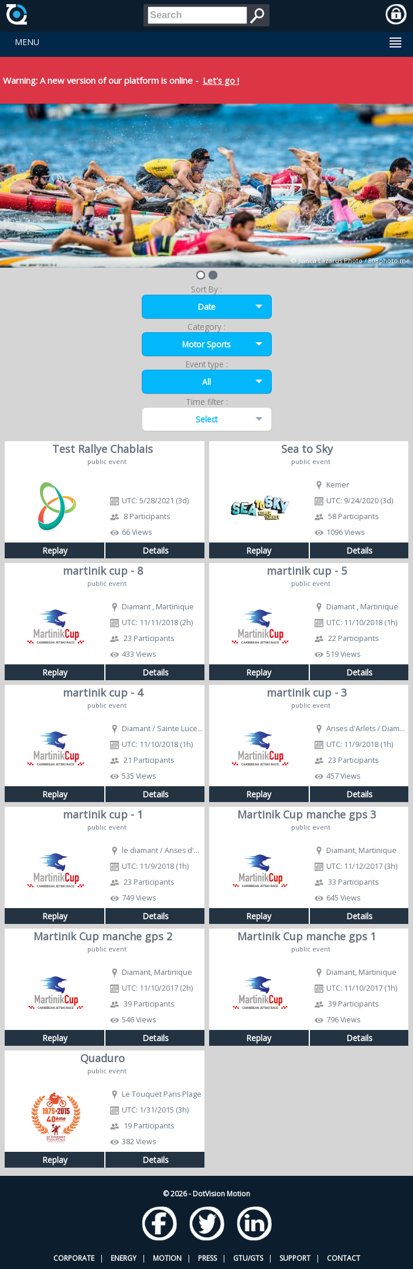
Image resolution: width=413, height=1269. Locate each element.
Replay (54, 550)
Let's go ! (221, 80)
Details (155, 550)
